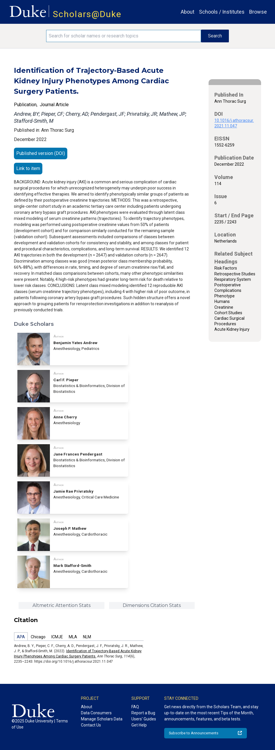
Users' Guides (143, 719)
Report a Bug (143, 713)
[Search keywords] (123, 36)
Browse (258, 12)
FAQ (135, 706)
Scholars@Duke (87, 14)
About (187, 12)
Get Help (139, 725)
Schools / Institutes (222, 12)
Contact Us (91, 725)
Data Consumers (96, 713)
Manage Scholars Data (101, 719)
